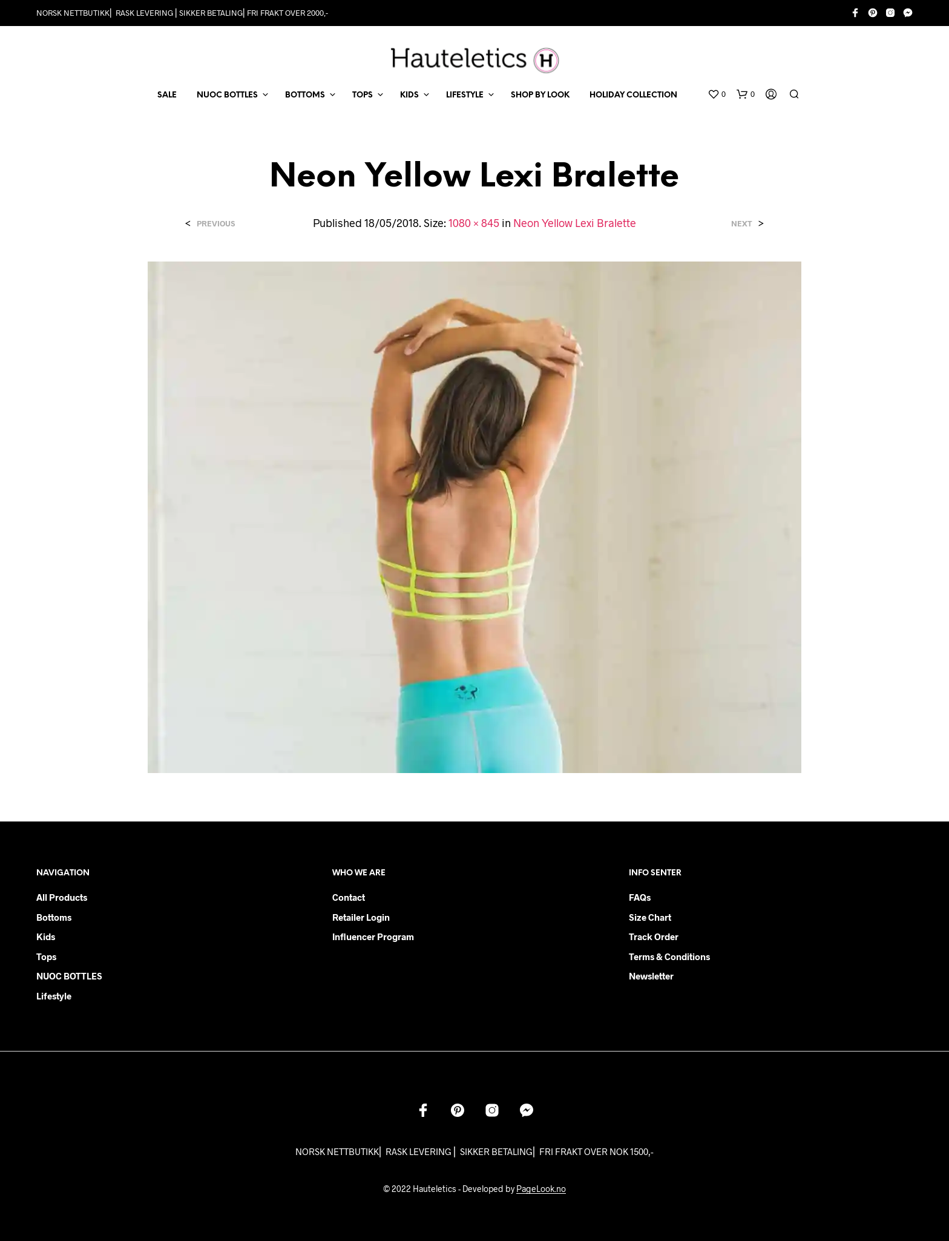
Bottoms (53, 917)
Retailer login (361, 917)
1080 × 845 (473, 222)
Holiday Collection (633, 95)
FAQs (640, 897)
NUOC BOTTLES (227, 95)
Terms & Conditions (669, 956)
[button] (717, 94)
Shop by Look (540, 95)
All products (61, 897)
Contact (348, 897)
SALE (167, 95)
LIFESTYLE (465, 95)
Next (741, 224)
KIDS (409, 95)
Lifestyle (53, 995)
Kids (45, 936)
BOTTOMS (305, 95)
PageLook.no (541, 1189)
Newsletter (651, 975)
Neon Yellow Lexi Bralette (574, 222)
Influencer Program (373, 936)
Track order (653, 936)
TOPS (362, 95)
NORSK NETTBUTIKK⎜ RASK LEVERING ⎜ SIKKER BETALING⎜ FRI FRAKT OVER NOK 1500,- (474, 1151)
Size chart (650, 917)
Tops (46, 956)
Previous (216, 224)
